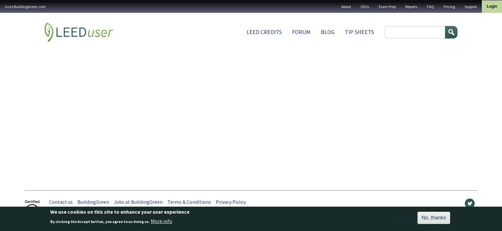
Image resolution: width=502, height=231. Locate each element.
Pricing (449, 6)
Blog (328, 32)
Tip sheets (359, 32)
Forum (301, 32)
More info (161, 222)
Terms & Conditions (189, 202)
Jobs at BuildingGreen (138, 202)
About (346, 6)
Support (471, 6)
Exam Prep (387, 6)
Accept (404, 219)
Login (492, 6)
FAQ (430, 6)
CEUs (364, 6)
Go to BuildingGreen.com (25, 6)
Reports (411, 6)
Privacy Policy (231, 202)
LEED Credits (264, 32)
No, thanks (434, 219)
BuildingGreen (93, 202)
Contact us (61, 202)
